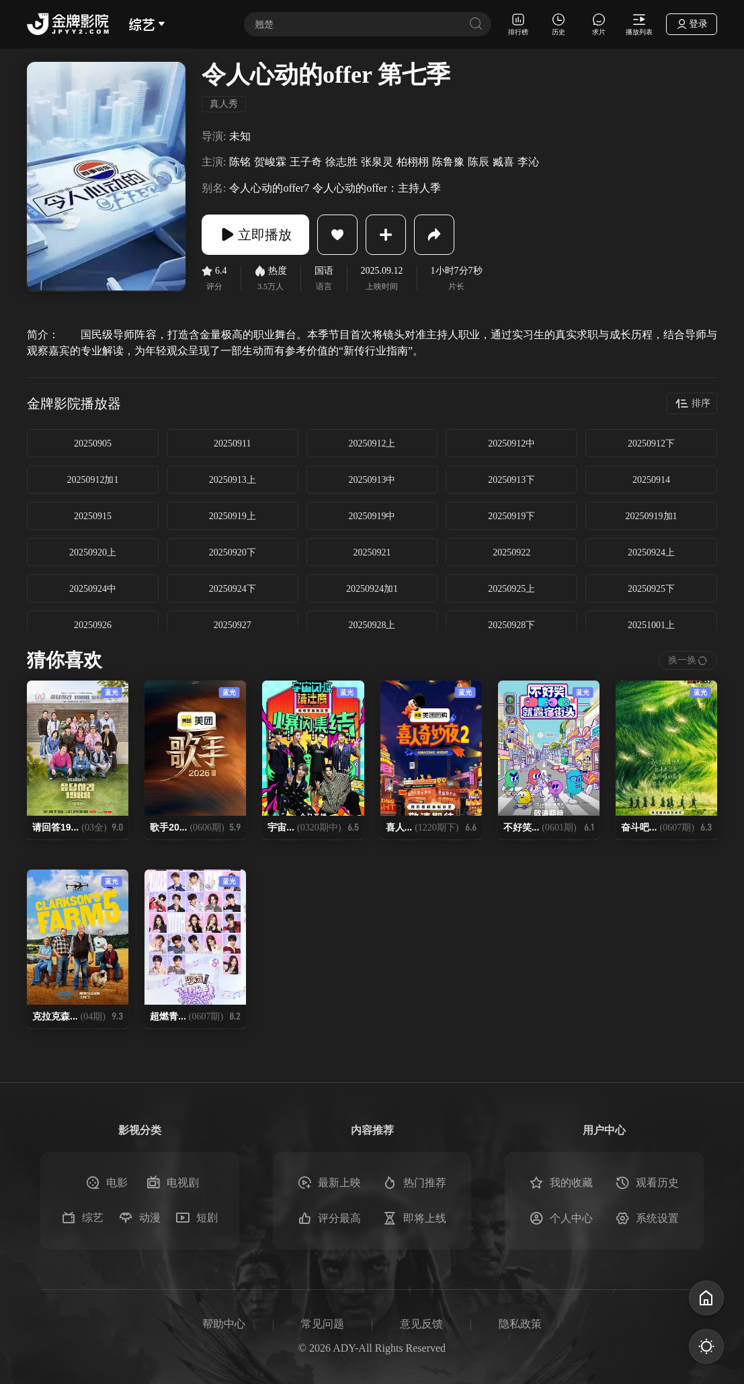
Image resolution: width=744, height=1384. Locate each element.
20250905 (93, 443)
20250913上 (232, 480)
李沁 (528, 161)
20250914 (651, 480)
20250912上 (371, 443)
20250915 (93, 516)
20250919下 (511, 516)
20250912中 (511, 443)
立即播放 (255, 235)
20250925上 (511, 589)
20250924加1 (372, 589)
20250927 (232, 625)
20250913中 (371, 480)
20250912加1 (92, 480)
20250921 (371, 552)
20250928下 (511, 625)
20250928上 (371, 625)
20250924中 (92, 589)
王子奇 (306, 161)
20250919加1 (651, 516)
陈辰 (478, 161)
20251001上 (651, 625)
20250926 (93, 625)
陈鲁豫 (448, 161)
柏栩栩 (413, 161)
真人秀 (224, 104)
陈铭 (240, 161)
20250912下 (651, 443)
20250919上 (232, 516)
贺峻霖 (270, 161)
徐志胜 (341, 161)
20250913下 (511, 480)
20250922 (511, 552)
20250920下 (232, 552)
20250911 (232, 443)
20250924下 (232, 589)
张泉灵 (377, 161)
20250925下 (651, 589)
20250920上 (92, 552)
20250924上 (651, 552)
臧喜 (503, 161)
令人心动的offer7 (269, 188)
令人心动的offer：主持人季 (377, 188)
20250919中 (371, 516)
